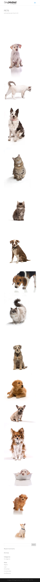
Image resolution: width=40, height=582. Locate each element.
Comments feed (7, 571)
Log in (5, 566)
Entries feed (6, 569)
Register (6, 564)
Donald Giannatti (9, 13)
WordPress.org (7, 573)
